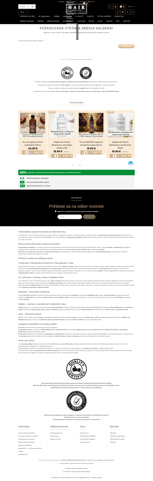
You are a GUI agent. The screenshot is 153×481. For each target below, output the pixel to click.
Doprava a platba (25, 445)
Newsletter (76, 198)
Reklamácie (54, 436)
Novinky (113, 442)
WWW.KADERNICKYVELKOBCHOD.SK (74, 460)
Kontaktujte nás (56, 433)
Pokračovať (126, 46)
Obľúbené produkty (117, 439)
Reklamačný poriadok (26, 442)
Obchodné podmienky (26, 433)
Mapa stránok (55, 439)
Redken (85, 463)
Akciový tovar (85, 442)
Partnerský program (87, 439)
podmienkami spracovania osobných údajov (81, 211)
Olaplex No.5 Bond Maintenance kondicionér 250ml (120, 145)
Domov (63, 59)
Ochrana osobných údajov (28, 436)
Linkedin (99, 460)
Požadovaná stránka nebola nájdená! (79, 59)
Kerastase (73, 463)
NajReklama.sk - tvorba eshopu (90, 478)
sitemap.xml (23, 454)
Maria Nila (79, 463)
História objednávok (117, 436)
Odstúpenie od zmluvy (26, 439)
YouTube (110, 460)
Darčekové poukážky (87, 436)
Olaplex (67, 463)
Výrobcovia (84, 433)
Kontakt (90, 463)
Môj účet (113, 433)
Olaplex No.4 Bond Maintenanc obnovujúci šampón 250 (62, 145)
